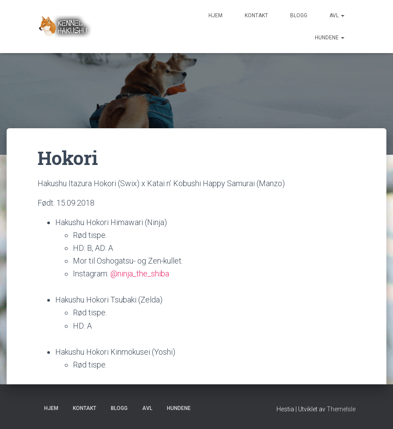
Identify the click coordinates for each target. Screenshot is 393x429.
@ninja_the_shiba (139, 273)
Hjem (215, 15)
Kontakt (256, 15)
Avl (336, 15)
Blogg (298, 15)
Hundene (329, 37)
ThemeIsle (341, 409)
